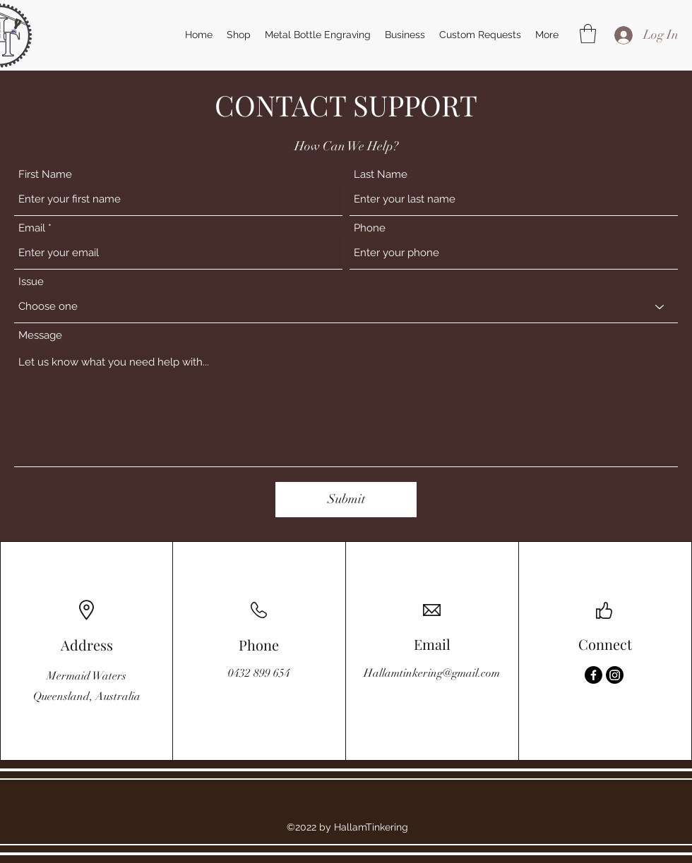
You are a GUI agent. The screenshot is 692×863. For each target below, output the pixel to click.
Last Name (380, 174)
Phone (370, 228)
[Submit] (346, 499)
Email (31, 228)
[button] (588, 33)
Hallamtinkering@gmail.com (432, 673)
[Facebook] (593, 675)
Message (40, 335)
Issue (31, 282)
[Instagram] (615, 675)
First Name (45, 174)
